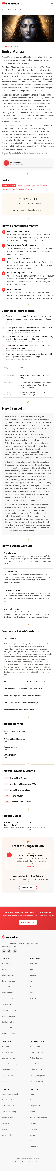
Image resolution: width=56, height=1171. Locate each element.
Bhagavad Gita (35, 1106)
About (32, 1094)
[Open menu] (52, 4)
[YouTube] (4, 951)
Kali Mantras (6, 1004)
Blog (31, 1100)
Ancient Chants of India (10, 1094)
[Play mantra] (6, 163)
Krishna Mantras (8, 975)
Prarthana (33, 998)
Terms (24, 1162)
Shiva (16, 10)
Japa (31, 993)
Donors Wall (6, 1135)
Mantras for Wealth (9, 1075)
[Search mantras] (47, 4)
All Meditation (7, 1046)
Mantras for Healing (9, 1064)
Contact (33, 1141)
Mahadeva (23, 392)
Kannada (36, 185)
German (30, 189)
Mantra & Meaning (9, 1112)
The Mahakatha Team (16, 153)
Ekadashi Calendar (36, 1052)
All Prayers (34, 963)
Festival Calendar (36, 1058)
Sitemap (38, 1162)
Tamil (13, 189)
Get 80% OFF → (28, 922)
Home (4, 10)
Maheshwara (33, 392)
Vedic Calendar (35, 1046)
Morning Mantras (8, 1058)
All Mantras (6, 963)
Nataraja (31, 394)
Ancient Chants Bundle (38, 1117)
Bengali (5, 189)
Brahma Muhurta (36, 1070)
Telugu (27, 185)
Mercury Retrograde (37, 1075)
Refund (31, 1162)
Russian (45, 185)
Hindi (20, 185)
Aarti (31, 969)
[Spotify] (9, 951)
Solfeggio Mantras (8, 1106)
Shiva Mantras (7, 969)
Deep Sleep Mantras (9, 1100)
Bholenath (23, 394)
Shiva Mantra (7, 46)
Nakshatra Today (36, 1064)
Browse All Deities (8, 1034)
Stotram (33, 975)
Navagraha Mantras (9, 1028)
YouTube (33, 1123)
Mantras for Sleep (8, 1052)
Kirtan (32, 987)
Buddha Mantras (8, 1022)
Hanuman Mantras (9, 1010)
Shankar (42, 392)
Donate (32, 1135)
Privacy (17, 1162)
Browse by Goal (7, 1123)
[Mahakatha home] (11, 4)
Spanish (21, 189)
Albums (4, 1129)
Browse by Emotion (9, 1117)
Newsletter (34, 1147)
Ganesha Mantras (8, 981)
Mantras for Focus (8, 1070)
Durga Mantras (7, 998)
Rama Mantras (7, 993)
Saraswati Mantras (8, 1016)
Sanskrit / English (9, 185)
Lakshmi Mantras (8, 987)
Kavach (32, 981)
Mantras (10, 10)
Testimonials (34, 1129)
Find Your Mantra (8, 1081)
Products (33, 1112)
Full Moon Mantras (37, 1081)
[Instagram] (15, 951)
